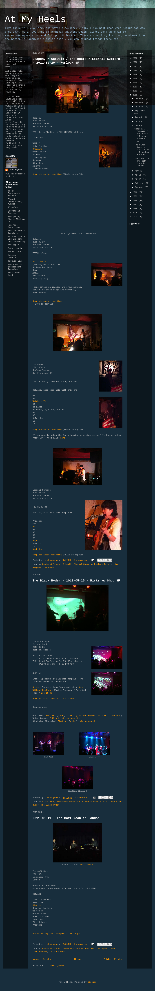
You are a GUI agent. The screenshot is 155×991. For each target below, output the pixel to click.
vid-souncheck (87, 721)
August (139, 117)
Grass (36, 687)
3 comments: (82, 797)
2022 (136, 62)
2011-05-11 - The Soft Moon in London (66, 818)
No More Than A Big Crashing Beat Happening (16, 239)
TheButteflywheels (86, 864)
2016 (136, 74)
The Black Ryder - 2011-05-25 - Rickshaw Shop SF (76, 580)
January (140, 187)
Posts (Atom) (56, 965)
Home (77, 959)
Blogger (92, 982)
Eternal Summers (83, 564)
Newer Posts (42, 959)
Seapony (37, 567)
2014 (136, 83)
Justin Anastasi (85, 948)
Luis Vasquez (40, 952)
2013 (136, 87)
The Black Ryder (50, 805)
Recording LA (15, 248)
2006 (136, 208)
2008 (136, 200)
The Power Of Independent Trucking (15, 266)
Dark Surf (38, 549)
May (137, 171)
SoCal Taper (14, 252)
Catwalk (67, 564)
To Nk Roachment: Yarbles (14, 193)
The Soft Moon (57, 952)
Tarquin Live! (16, 261)
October (140, 107)
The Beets (48, 567)
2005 (136, 213)
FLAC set (50, 715)
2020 (136, 70)
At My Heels (35, 19)
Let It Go (46, 693)
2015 (136, 79)
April (138, 175)
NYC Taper (13, 245)
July (138, 121)
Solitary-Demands (13, 256)
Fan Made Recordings (14, 226)
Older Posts (113, 959)
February (140, 183)
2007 (136, 204)
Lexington (102, 948)
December (140, 98)
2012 (136, 91)
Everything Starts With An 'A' (16, 219)
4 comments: (81, 944)
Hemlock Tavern (102, 564)
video (61, 715)
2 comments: (81, 560)
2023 (136, 58)
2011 (136, 95)
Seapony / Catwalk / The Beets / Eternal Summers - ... (141, 135)
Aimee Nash (48, 802)
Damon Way (68, 948)
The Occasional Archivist (16, 232)
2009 (136, 196)
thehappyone (15, 170)
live (116, 564)
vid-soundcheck (70, 718)
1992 (136, 217)
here (62, 438)
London (113, 948)
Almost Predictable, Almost (15, 201)
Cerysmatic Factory (14, 212)
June (138, 125)
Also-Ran (13, 207)
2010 (136, 192)
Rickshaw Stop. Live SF (95, 802)
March (138, 179)
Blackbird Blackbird (68, 802)
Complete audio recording (47, 174)
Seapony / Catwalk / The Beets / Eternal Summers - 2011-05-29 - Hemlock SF (76, 61)
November (140, 103)
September (140, 111)
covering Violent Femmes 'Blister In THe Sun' (94, 715)
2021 (136, 66)
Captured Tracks (51, 564)
